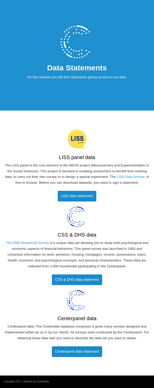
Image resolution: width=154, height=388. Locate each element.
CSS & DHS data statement (77, 279)
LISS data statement (77, 196)
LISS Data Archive (131, 177)
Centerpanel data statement (77, 351)
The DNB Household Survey (28, 243)
